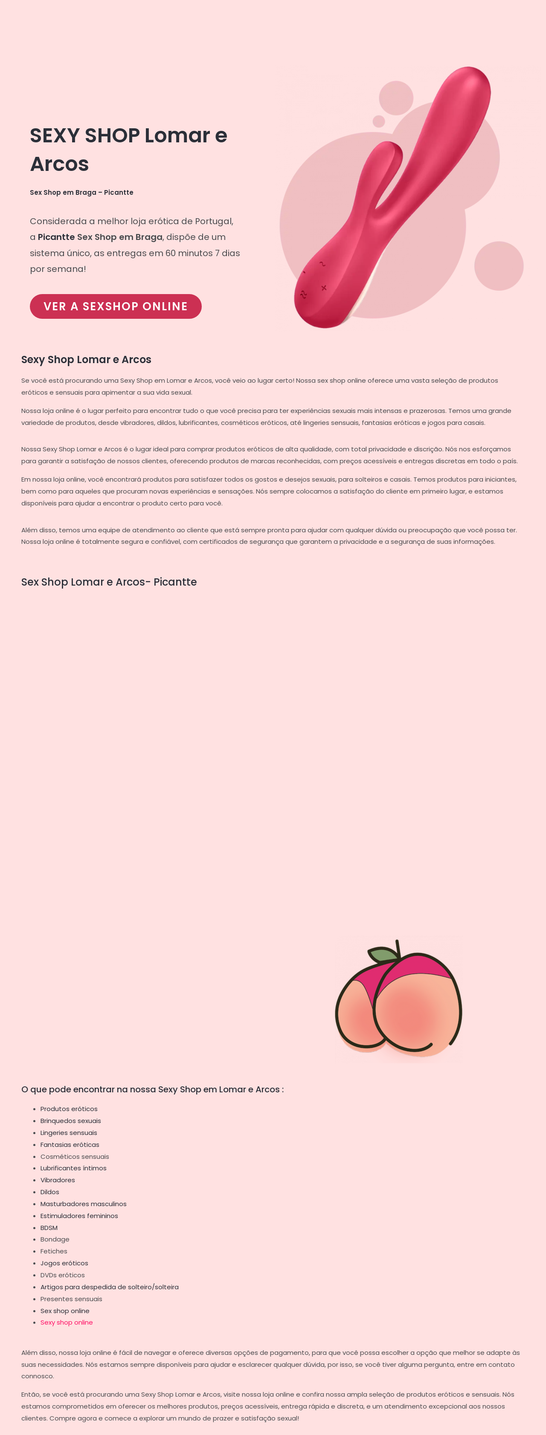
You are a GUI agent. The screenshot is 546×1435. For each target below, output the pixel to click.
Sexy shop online (67, 1322)
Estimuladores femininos (79, 1215)
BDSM (49, 1227)
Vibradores (58, 1179)
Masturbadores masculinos (84, 1203)
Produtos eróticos (69, 1108)
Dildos (50, 1191)
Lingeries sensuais (69, 1132)
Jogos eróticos (64, 1263)
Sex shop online (65, 1310)
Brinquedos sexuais (71, 1120)
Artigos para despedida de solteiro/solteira (110, 1286)
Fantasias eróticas (70, 1144)
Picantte (56, 237)
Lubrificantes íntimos (74, 1168)
